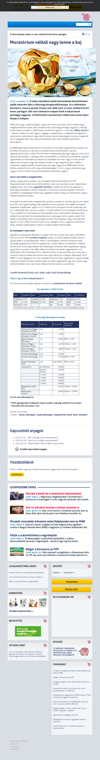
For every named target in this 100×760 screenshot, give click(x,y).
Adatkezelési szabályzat (19, 741)
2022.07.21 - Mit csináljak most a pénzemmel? (36, 437)
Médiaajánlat (15, 749)
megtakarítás (60, 414)
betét (69, 414)
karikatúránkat (35, 278)
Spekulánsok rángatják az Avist (65, 715)
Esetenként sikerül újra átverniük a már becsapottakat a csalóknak (69, 689)
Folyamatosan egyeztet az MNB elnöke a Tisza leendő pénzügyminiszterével (72, 696)
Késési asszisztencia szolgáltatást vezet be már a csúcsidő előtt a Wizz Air (70, 703)
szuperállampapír (44, 414)
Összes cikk (71, 589)
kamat (21, 414)
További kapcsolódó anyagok (33, 449)
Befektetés (15, 620)
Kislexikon (72, 581)
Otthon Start (17, 645)
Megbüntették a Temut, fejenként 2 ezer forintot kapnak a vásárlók (69, 709)
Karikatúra (15, 593)
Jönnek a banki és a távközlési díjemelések (26, 573)
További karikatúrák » (21, 611)
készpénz (82, 414)
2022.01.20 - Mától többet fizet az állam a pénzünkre (39, 443)
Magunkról (14, 744)
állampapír (31, 414)
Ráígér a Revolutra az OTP (63, 677)
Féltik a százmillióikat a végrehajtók (23, 581)
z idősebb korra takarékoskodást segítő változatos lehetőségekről (65, 652)
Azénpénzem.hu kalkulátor (51, 308)
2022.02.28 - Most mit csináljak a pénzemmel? (36, 440)
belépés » (57, 573)
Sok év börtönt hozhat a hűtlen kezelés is (26, 577)
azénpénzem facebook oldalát (67, 283)
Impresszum (15, 746)
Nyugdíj (57, 642)
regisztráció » (68, 573)
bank (75, 414)
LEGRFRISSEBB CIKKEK (23, 487)
